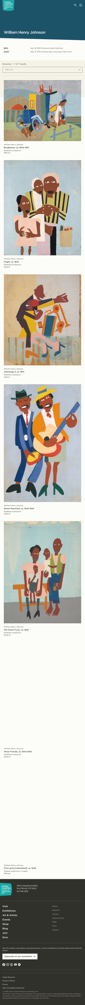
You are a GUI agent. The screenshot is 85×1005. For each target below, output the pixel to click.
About (54, 906)
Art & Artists (9, 915)
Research (56, 910)
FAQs (54, 922)
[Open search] (75, 5)
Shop (5, 924)
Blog (5, 928)
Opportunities (58, 918)
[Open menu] (80, 5)
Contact (55, 914)
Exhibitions (9, 910)
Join (4, 932)
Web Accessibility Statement (13, 988)
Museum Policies (8, 981)
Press (54, 926)
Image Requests (8, 977)
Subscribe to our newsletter (18, 956)
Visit (5, 906)
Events (6, 919)
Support (55, 930)
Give (5, 937)
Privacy (5, 984)
